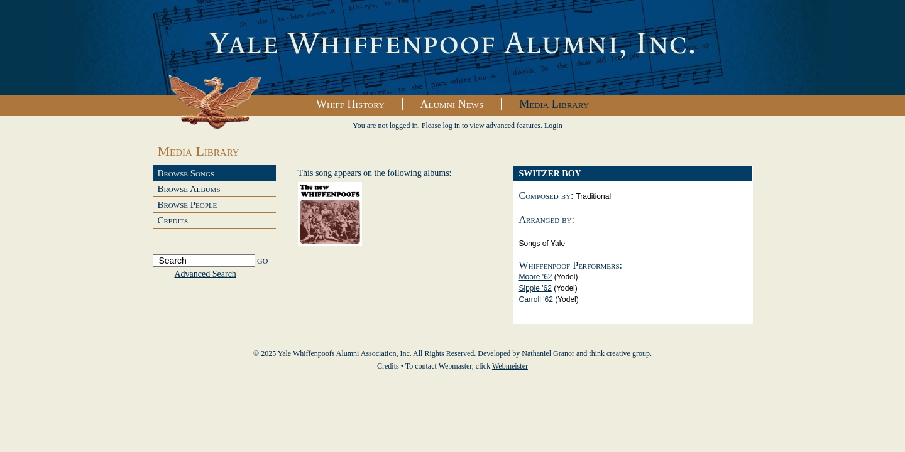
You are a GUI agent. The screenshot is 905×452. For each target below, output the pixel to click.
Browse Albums (189, 189)
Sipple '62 (535, 288)
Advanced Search (205, 274)
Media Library (554, 104)
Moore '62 (535, 276)
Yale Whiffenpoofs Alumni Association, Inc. (452, 47)
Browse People (187, 205)
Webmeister (510, 366)
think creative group (619, 353)
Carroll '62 (536, 299)
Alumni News (452, 104)
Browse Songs (186, 173)
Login (553, 125)
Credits (173, 220)
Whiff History (350, 104)
